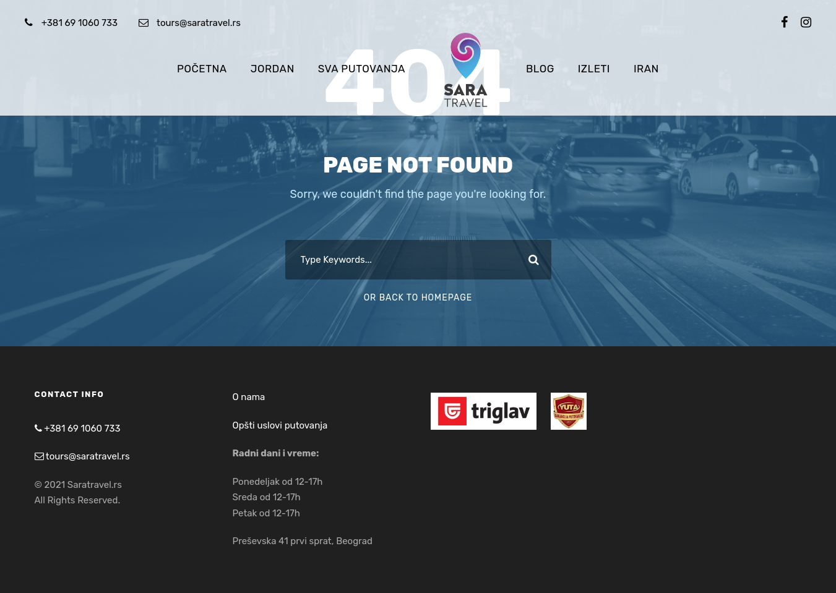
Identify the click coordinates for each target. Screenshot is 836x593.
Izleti (594, 68)
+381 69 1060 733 (79, 22)
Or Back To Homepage (418, 297)
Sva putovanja (361, 68)
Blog (540, 68)
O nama (249, 397)
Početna (202, 68)
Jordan (273, 68)
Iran (646, 68)
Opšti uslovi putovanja (280, 425)
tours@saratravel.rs (199, 22)
